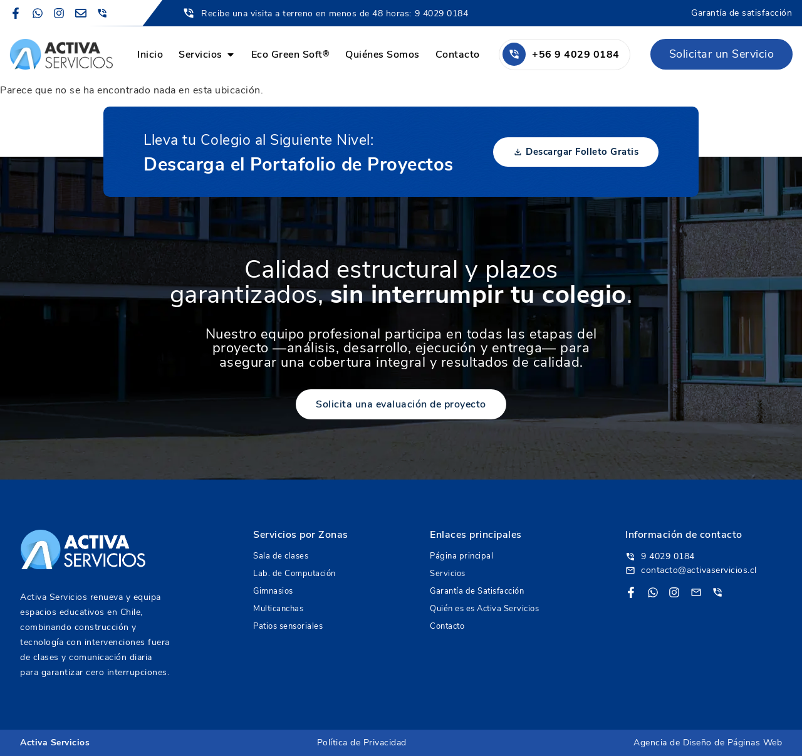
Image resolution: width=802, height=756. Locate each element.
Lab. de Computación (294, 573)
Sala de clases (280, 556)
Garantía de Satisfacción (477, 591)
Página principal (461, 556)
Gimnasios (273, 591)
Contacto (447, 626)
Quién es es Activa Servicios (484, 608)
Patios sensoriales (288, 626)
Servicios (448, 573)
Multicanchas (278, 608)
